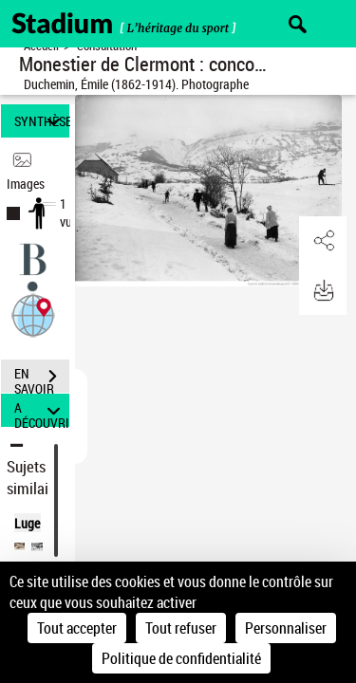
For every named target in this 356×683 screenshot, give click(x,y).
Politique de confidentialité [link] (181, 658)
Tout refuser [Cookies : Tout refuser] (180, 628)
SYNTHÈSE (41, 121)
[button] (33, 314)
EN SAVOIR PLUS (41, 378)
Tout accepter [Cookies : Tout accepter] (77, 628)
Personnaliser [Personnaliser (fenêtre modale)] (286, 628)
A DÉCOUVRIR (41, 410)
